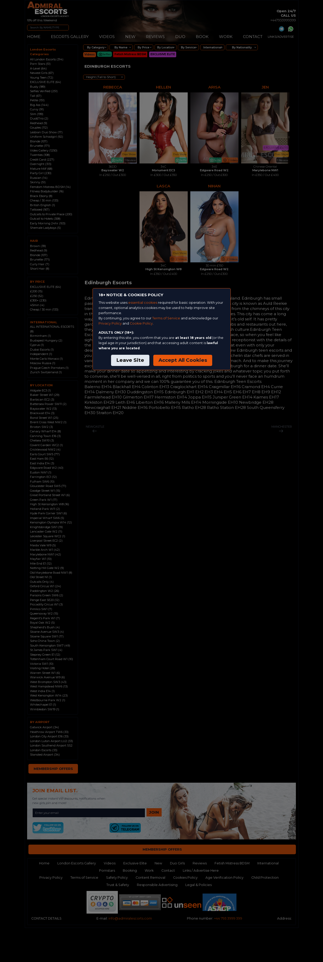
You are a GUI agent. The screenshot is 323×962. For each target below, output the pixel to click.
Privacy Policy (110, 323)
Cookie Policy (141, 323)
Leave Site (130, 360)
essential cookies (142, 303)
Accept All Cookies (183, 360)
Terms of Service (166, 318)
